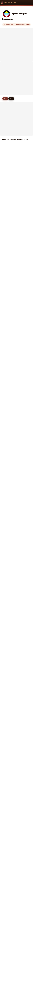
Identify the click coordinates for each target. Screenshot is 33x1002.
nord (7, 506)
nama (8, 373)
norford (8, 259)
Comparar (8, 860)
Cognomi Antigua (13, 660)
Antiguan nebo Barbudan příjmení (18, 676)
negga (8, 396)
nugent (8, 232)
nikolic (8, 474)
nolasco (8, 510)
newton (8, 181)
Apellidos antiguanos (15, 645)
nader (8, 497)
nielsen (8, 574)
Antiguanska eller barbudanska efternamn (16, 699)
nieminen (9, 364)
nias (7, 341)
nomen (8, 382)
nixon (7, 227)
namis (8, 419)
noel (7, 195)
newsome (9, 556)
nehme (8, 414)
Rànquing (26, 858)
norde (8, 350)
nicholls (8, 552)
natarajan (9, 456)
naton (8, 424)
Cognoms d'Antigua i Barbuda (22, 24)
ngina (8, 405)
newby (8, 387)
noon (7, 296)
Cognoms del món (8, 24)
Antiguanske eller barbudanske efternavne (16, 680)
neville (8, 547)
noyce (8, 245)
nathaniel (9, 149)
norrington (9, 437)
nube (7, 561)
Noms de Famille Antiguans (16, 652)
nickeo (8, 204)
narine (8, 332)
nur (7, 570)
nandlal (8, 360)
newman (8, 268)
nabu (7, 515)
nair (7, 254)
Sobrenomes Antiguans (15, 664)
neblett (8, 433)
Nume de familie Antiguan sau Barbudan (16, 694)
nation (8, 218)
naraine (8, 318)
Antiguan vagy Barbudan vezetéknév (14, 689)
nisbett (8, 236)
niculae (8, 501)
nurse (8, 186)
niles (7, 282)
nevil (7, 483)
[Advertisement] (16, 44)
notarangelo (9, 520)
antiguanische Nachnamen (16, 656)
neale (7, 314)
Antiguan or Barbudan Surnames (18, 649)
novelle (8, 250)
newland (8, 446)
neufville (8, 588)
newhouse (9, 488)
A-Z (5, 98)
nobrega (8, 291)
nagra (8, 305)
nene (7, 524)
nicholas (8, 145)
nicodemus (9, 300)
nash (7, 273)
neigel (8, 346)
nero (7, 323)
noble (8, 264)
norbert (8, 241)
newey (8, 328)
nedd (7, 158)
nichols (8, 286)
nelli (7, 451)
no (7, 355)
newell (8, 277)
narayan (8, 478)
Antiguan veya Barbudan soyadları (18, 704)
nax (7, 469)
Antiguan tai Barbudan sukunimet (18, 685)
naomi (8, 369)
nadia (7, 565)
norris (8, 213)
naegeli (8, 465)
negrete (8, 492)
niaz (7, 460)
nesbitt (8, 190)
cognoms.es (16, 851)
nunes (8, 209)
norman (8, 538)
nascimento (9, 584)
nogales (8, 392)
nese (7, 378)
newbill (8, 533)
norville (8, 222)
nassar (8, 428)
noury (8, 309)
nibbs (7, 168)
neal (7, 579)
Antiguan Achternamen (15, 672)
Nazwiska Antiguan (14, 668)
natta (7, 337)
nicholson (9, 177)
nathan (8, 172)
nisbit (8, 442)
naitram (8, 401)
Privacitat (25, 860)
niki (7, 529)
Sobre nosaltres (16, 858)
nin (7, 410)
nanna (8, 593)
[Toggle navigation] (30, 3)
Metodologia (5, 858)
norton (8, 200)
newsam (8, 597)
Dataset (17, 860)
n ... (11, 98)
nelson (8, 154)
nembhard (9, 542)
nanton (8, 163)
